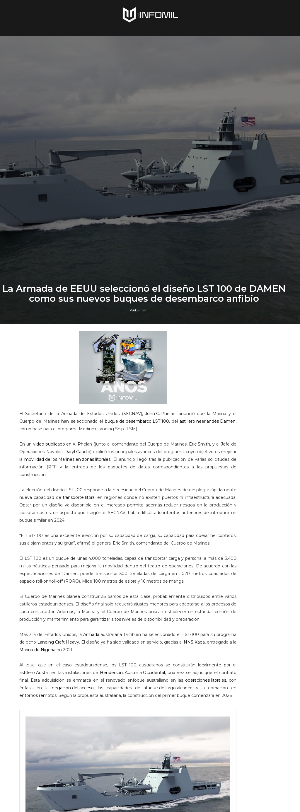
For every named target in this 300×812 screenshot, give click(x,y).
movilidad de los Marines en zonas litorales (69, 676)
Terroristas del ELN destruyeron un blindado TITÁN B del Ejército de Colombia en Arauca (249, 681)
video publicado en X (62, 653)
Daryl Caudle (138, 661)
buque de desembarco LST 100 (58, 630)
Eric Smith (36, 661)
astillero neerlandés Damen (129, 630)
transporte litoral (135, 714)
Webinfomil (139, 505)
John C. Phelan (165, 615)
